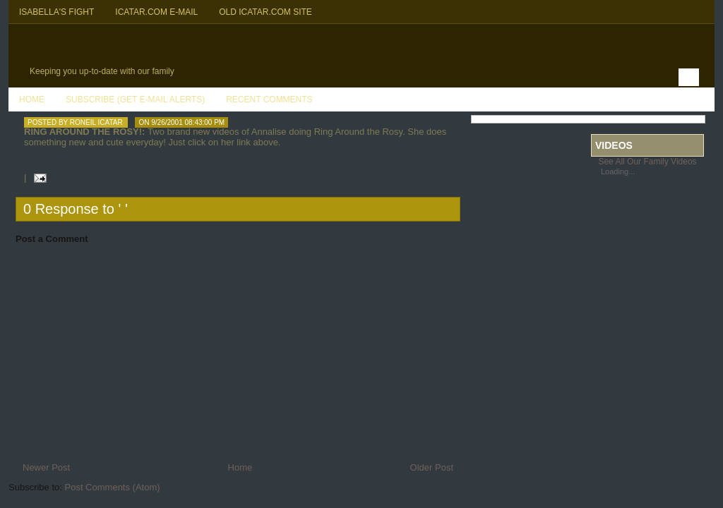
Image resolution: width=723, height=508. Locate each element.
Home (31, 99)
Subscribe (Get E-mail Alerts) (135, 99)
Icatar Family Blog (160, 47)
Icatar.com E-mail (156, 12)
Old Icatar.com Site (265, 12)
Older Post (431, 467)
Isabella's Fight (56, 12)
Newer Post (46, 467)
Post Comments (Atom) (112, 487)
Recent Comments (269, 99)
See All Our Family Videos (647, 162)
